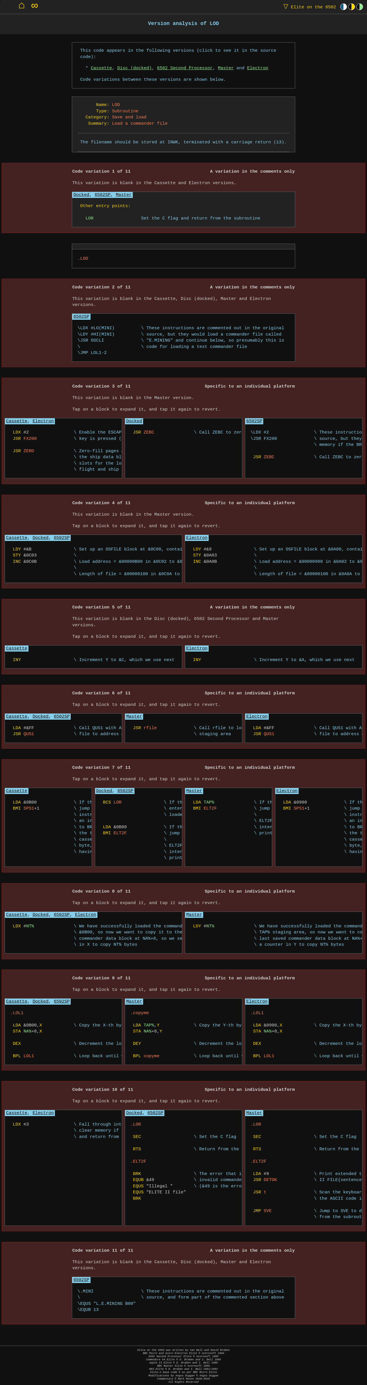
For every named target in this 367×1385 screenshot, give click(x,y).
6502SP (102, 195)
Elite (308, 7)
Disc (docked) (134, 68)
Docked (81, 195)
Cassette (101, 68)
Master (226, 68)
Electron (257, 68)
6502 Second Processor (185, 68)
